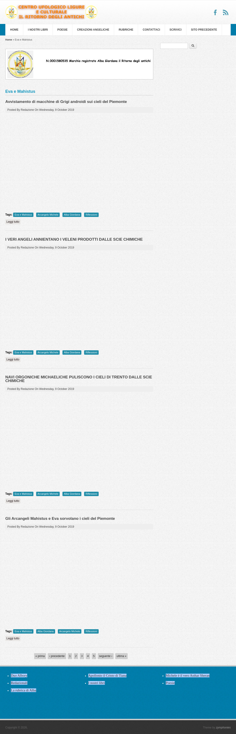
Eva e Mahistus (23, 214)
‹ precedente (57, 656)
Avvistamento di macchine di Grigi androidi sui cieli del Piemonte (66, 101)
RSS (225, 12)
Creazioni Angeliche (93, 29)
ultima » (121, 656)
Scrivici (176, 29)
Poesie (62, 29)
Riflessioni (91, 214)
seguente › (105, 656)
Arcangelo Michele (48, 214)
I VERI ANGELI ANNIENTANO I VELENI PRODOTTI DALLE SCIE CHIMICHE (74, 239)
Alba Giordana (72, 214)
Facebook (215, 12)
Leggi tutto (13, 221)
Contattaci (151, 29)
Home (14, 29)
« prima (40, 656)
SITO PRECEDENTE (204, 29)
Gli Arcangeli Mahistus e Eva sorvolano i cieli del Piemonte (60, 518)
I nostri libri (38, 29)
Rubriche (126, 29)
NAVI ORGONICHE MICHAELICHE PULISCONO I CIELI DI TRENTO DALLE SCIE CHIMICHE (78, 379)
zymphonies (223, 727)
